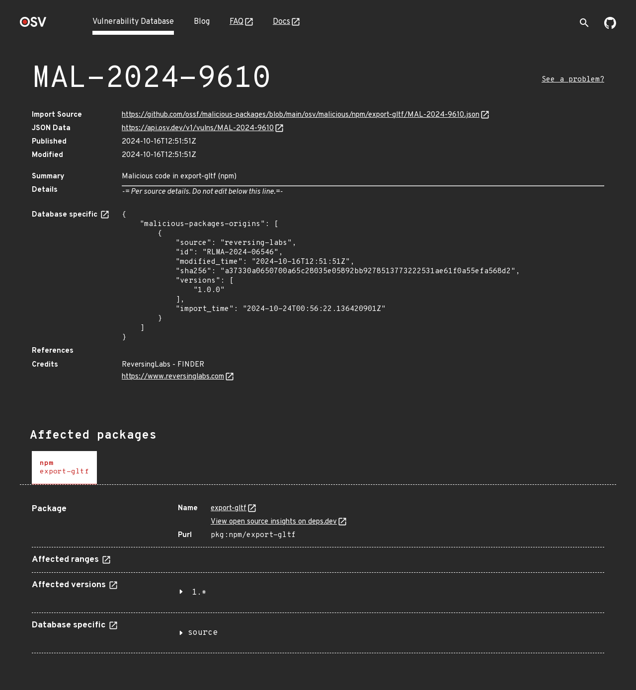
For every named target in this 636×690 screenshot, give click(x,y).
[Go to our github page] (610, 27)
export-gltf (228, 508)
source (203, 633)
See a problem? (573, 79)
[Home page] (33, 25)
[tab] (64, 467)
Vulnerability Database (133, 22)
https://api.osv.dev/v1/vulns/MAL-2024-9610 (198, 128)
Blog (202, 22)
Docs (281, 22)
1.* (199, 593)
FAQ (236, 22)
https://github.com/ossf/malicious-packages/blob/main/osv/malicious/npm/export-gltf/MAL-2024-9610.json (300, 115)
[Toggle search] (584, 23)
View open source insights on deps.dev (274, 522)
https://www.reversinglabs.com (173, 377)
